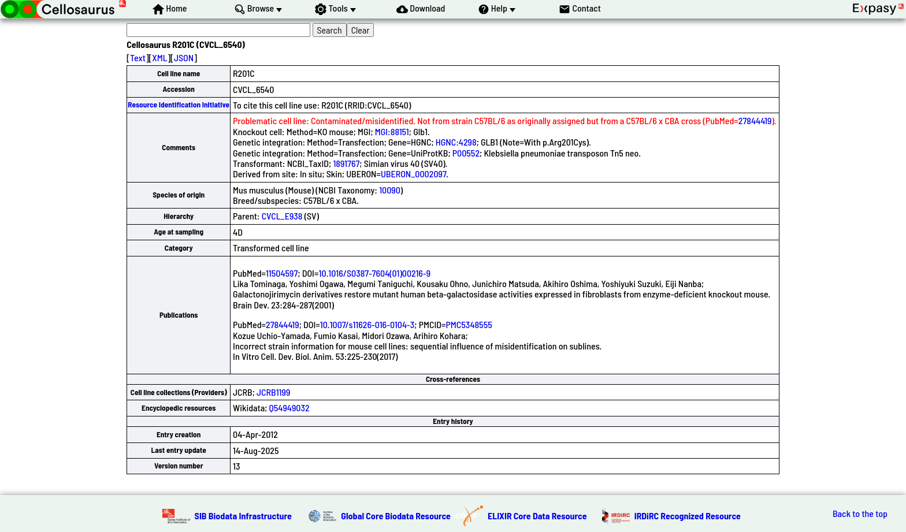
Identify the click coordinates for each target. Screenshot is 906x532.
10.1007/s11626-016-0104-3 (367, 324)
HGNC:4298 (456, 141)
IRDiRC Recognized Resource (687, 515)
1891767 (346, 163)
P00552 (466, 152)
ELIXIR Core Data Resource (537, 515)
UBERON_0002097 (413, 173)
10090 (389, 189)
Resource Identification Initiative (178, 104)
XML (159, 57)
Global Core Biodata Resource (396, 515)
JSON (184, 57)
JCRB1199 (273, 391)
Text (138, 57)
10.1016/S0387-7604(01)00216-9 (374, 272)
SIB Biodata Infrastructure (243, 515)
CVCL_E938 (282, 215)
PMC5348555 (469, 324)
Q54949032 (289, 407)
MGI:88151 (392, 131)
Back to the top (860, 513)
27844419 (755, 120)
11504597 (282, 272)
